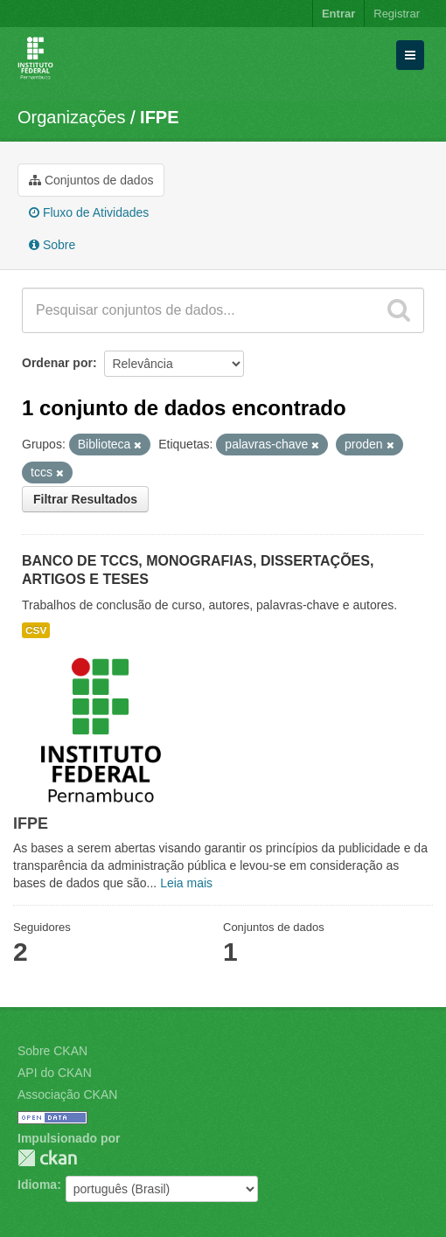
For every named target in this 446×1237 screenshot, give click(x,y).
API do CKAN (54, 1073)
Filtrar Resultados (85, 499)
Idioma (37, 1185)
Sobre (52, 245)
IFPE (159, 117)
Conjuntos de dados (91, 180)
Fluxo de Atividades (89, 212)
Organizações (71, 117)
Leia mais (186, 883)
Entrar (338, 13)
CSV (35, 630)
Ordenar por (57, 363)
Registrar (396, 13)
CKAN (47, 1158)
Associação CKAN (67, 1094)
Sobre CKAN (52, 1051)
